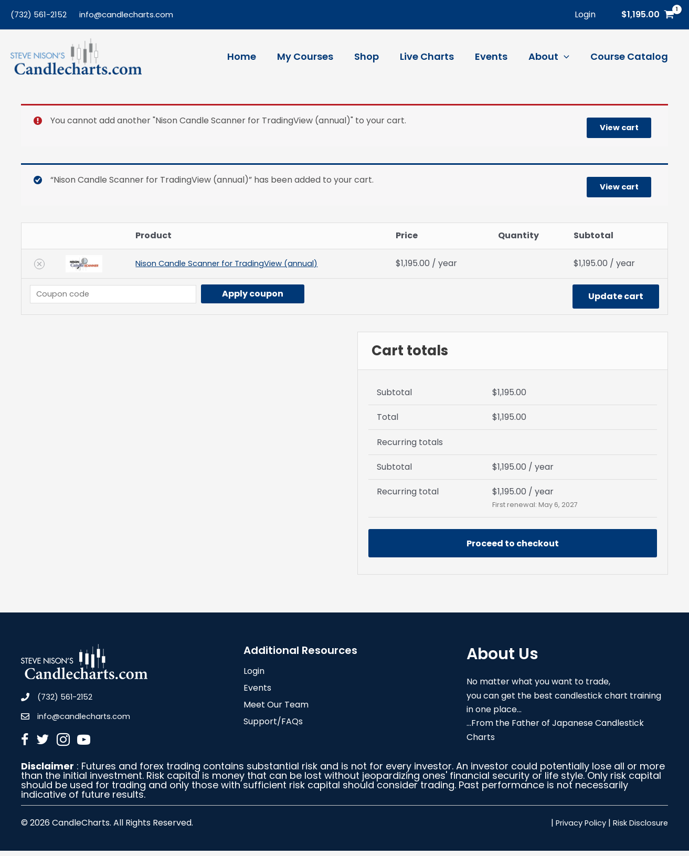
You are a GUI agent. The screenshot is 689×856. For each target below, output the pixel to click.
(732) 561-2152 (38, 14)
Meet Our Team (276, 711)
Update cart (615, 296)
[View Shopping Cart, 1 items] (648, 14)
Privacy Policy (572, 828)
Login (253, 677)
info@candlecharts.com (126, 14)
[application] (567, 56)
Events (257, 694)
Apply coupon (265, 294)
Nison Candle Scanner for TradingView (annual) (230, 264)
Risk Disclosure (638, 828)
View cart (614, 126)
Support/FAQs (273, 728)
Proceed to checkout (513, 545)
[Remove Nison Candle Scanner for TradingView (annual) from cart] (39, 264)
